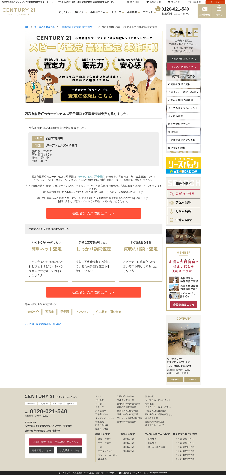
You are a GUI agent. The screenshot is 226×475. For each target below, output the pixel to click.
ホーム (98, 396)
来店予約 (174, 2)
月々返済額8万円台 (185, 439)
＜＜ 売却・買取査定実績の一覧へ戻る (43, 324)
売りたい (64, 12)
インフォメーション (104, 418)
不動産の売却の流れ (179, 84)
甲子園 (64, 311)
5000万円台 (128, 451)
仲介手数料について (179, 124)
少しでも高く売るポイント (183, 108)
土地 (100, 447)
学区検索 (99, 421)
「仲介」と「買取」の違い (183, 92)
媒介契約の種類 (176, 147)
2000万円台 (128, 439)
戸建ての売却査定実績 (127, 414)
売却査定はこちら (41, 450)
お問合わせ (204, 14)
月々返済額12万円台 (185, 455)
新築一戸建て (104, 439)
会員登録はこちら (70, 450)
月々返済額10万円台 (185, 447)
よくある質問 (175, 116)
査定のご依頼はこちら (183, 67)
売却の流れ (150, 396)
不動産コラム (97, 12)
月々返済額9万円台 (185, 443)
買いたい (79, 12)
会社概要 (132, 12)
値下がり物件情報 (156, 447)
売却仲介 (33, 311)
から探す (180, 202)
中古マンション (105, 451)
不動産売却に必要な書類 (181, 139)
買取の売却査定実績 (126, 407)
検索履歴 (195, 2)
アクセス (148, 12)
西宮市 (49, 311)
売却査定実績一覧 (125, 400)
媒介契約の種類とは (154, 421)
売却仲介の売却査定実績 (128, 403)
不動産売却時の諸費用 (180, 100)
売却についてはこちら (183, 59)
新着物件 (152, 439)
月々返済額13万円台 (185, 459)
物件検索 (133, 2)
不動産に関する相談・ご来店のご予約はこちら (55, 442)
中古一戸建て (104, 443)
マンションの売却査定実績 (129, 418)
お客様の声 (100, 411)
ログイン (219, 14)
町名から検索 (101, 425)
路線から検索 (101, 429)
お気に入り (154, 2)
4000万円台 (128, 447)
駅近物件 (152, 443)
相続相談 (173, 131)
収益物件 (102, 459)
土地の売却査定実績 (126, 421)
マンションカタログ (107, 455)
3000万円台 (128, 443)
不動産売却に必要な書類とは (159, 414)
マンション (82, 311)
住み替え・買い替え (108, 311)
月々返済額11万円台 (185, 451)
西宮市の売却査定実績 (127, 411)
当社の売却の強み (125, 396)
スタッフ (116, 12)
